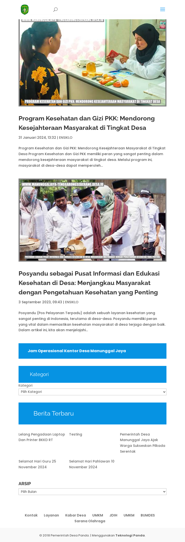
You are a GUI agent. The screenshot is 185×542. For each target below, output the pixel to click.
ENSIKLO (66, 137)
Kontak (31, 515)
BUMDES (148, 515)
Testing (75, 434)
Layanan (51, 515)
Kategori (26, 385)
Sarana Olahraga (89, 521)
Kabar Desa (75, 515)
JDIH (113, 515)
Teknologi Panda (130, 535)
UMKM (97, 515)
